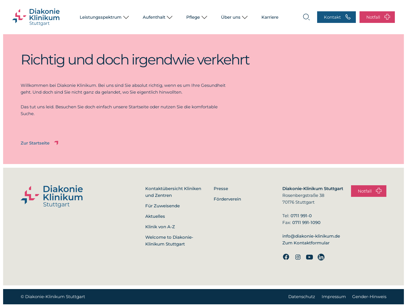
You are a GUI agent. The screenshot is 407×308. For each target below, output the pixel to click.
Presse (221, 188)
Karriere (269, 17)
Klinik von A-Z (160, 226)
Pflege (193, 17)
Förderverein (227, 199)
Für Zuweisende (162, 205)
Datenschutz (301, 296)
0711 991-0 (301, 215)
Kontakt (337, 17)
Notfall (378, 17)
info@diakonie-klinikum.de (311, 236)
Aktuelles (155, 216)
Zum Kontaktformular (306, 242)
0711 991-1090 (306, 222)
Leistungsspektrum (101, 17)
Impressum (334, 296)
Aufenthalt (154, 17)
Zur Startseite (40, 143)
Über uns (231, 17)
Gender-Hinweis (369, 296)
